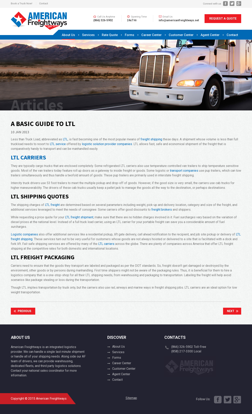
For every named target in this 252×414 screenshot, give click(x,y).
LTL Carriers (28, 157)
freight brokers (161, 209)
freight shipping (151, 139)
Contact (43, 3)
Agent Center (210, 35)
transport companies (184, 170)
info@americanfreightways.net (179, 20)
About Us (68, 35)
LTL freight (52, 205)
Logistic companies (24, 234)
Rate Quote (110, 35)
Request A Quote (223, 18)
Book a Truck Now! (21, 3)
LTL (65, 139)
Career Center (151, 35)
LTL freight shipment (79, 217)
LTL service (58, 144)
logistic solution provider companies (107, 144)
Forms (129, 35)
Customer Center (181, 35)
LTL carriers (106, 244)
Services (88, 35)
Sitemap (131, 398)
